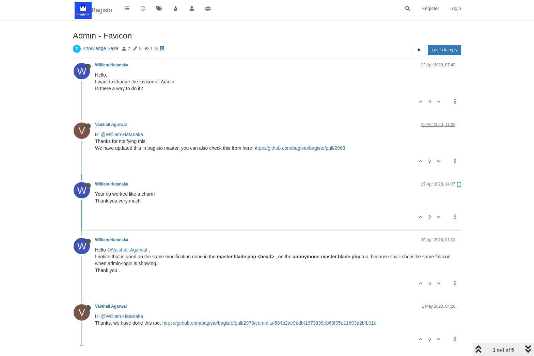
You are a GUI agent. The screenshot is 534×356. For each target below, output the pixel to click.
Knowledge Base (100, 48)
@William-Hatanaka (122, 134)
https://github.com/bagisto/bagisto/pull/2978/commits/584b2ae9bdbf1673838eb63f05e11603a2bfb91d (269, 323)
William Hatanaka (111, 65)
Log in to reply (444, 50)
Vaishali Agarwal (111, 124)
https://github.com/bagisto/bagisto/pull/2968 (299, 148)
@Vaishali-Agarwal (127, 250)
